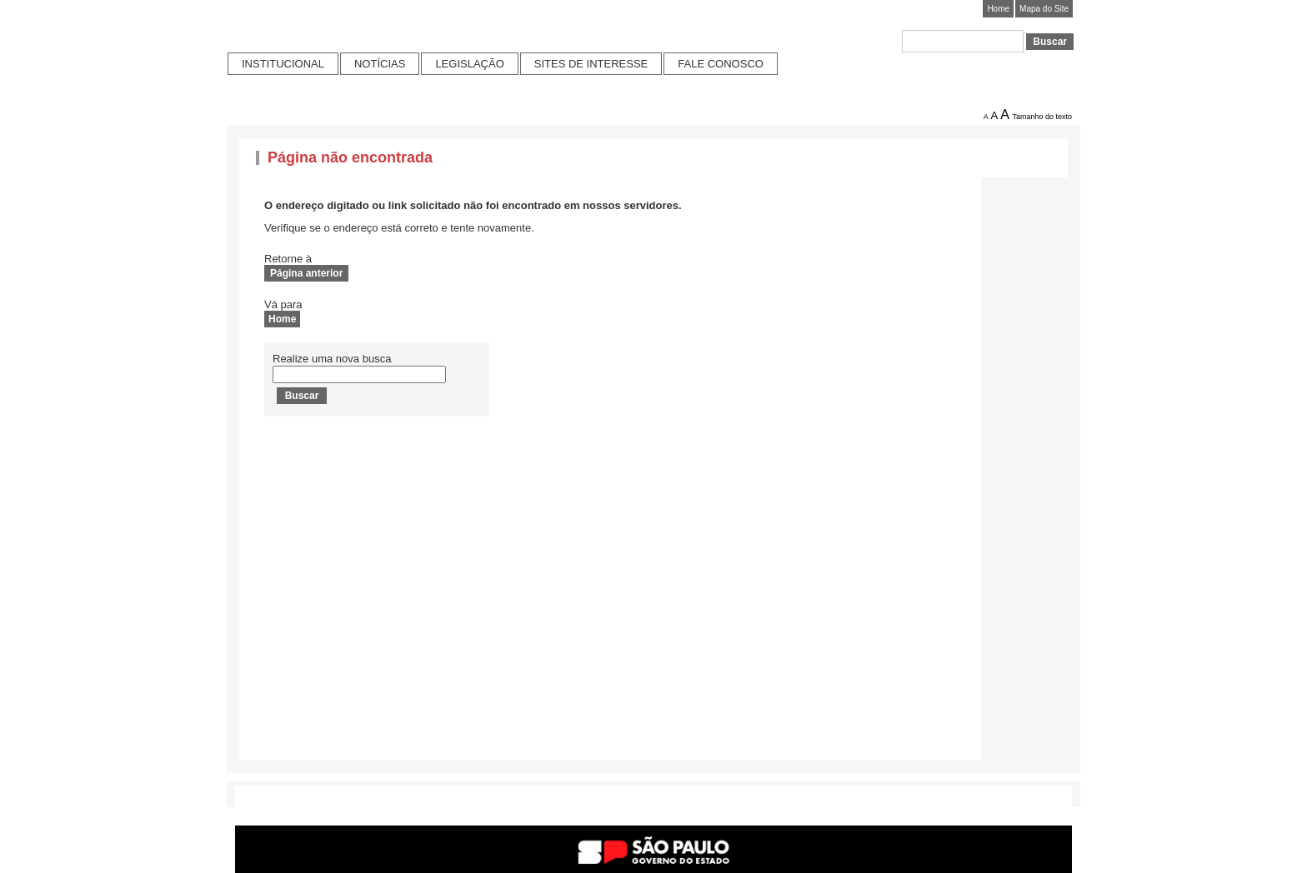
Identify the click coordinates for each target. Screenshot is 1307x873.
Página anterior (306, 273)
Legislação (469, 63)
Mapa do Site (1044, 8)
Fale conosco (721, 63)
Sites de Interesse (591, 63)
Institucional (283, 63)
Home (998, 8)
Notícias (379, 63)
